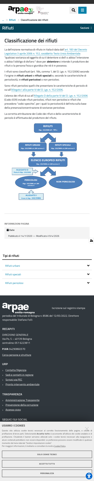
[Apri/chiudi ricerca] (73, 10)
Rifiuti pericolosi (14, 283)
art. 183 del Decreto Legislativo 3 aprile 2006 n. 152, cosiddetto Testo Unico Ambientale (45, 51)
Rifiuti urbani (12, 266)
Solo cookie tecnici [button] (47, 454)
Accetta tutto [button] (47, 463)
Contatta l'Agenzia (15, 370)
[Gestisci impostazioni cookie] (91, 240)
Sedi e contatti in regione (19, 375)
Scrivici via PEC (13, 380)
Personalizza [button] (47, 473)
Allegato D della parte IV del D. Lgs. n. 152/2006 (61, 96)
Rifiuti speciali (13, 274)
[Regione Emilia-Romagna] (59, 10)
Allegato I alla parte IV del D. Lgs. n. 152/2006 (37, 90)
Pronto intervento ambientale (22, 384)
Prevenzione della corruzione (21, 405)
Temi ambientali (3, 20)
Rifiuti (12, 20)
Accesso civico (13, 410)
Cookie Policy (59, 446)
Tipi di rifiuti (11, 255)
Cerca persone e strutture (16, 355)
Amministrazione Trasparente (22, 400)
